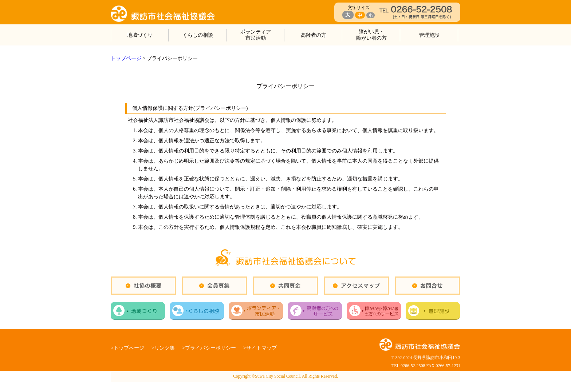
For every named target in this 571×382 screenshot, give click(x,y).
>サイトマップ (260, 348)
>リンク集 (163, 348)
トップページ (126, 58)
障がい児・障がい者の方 (371, 35)
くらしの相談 (197, 35)
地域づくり (140, 35)
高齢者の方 (313, 35)
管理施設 (429, 35)
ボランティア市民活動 (255, 35)
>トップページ (127, 348)
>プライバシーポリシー (209, 348)
